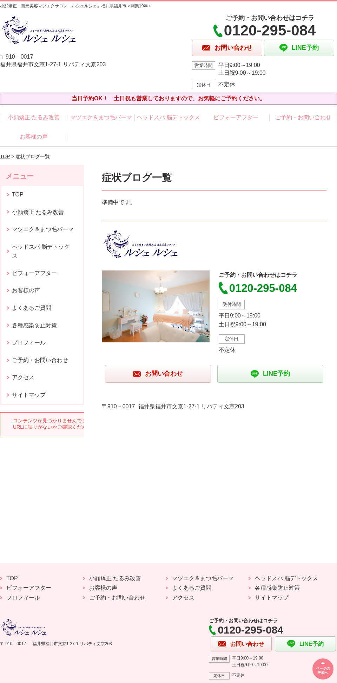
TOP (5, 156)
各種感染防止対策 (34, 325)
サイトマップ (29, 395)
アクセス (23, 377)
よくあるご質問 (31, 308)
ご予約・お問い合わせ (303, 117)
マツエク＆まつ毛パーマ (101, 117)
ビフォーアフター (235, 117)
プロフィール (29, 343)
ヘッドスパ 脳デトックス (168, 117)
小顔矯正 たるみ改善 (34, 117)
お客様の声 (34, 137)
